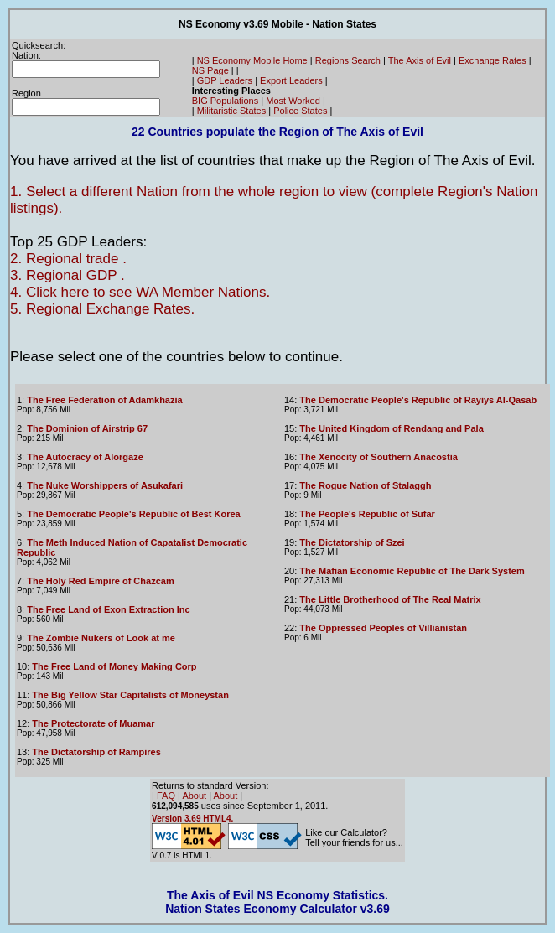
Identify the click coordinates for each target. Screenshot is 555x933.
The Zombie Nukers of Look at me (101, 638)
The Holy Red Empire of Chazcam (100, 581)
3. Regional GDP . (67, 275)
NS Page (210, 70)
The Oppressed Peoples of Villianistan (383, 628)
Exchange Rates (492, 60)
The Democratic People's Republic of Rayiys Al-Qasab (418, 400)
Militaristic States (232, 111)
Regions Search (348, 60)
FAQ (166, 795)
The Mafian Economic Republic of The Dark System (411, 571)
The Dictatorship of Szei (351, 542)
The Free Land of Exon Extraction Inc (108, 609)
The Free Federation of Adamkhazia (104, 400)
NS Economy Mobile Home (252, 60)
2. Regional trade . (68, 259)
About (194, 795)
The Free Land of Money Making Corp (114, 666)
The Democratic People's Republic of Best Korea (133, 514)
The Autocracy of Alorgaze (85, 457)
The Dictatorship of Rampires (96, 752)
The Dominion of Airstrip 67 (87, 428)
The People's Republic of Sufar (367, 514)
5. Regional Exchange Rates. (102, 309)
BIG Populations (225, 101)
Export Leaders (291, 80)
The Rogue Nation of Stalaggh (365, 485)
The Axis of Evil (419, 60)
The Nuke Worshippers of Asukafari (105, 485)
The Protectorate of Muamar (93, 723)
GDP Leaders (224, 80)
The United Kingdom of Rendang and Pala (391, 428)
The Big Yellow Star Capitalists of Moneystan (130, 695)
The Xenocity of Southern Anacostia (378, 457)
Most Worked (293, 101)
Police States (300, 111)
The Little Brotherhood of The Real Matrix (389, 599)
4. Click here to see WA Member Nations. (140, 292)
